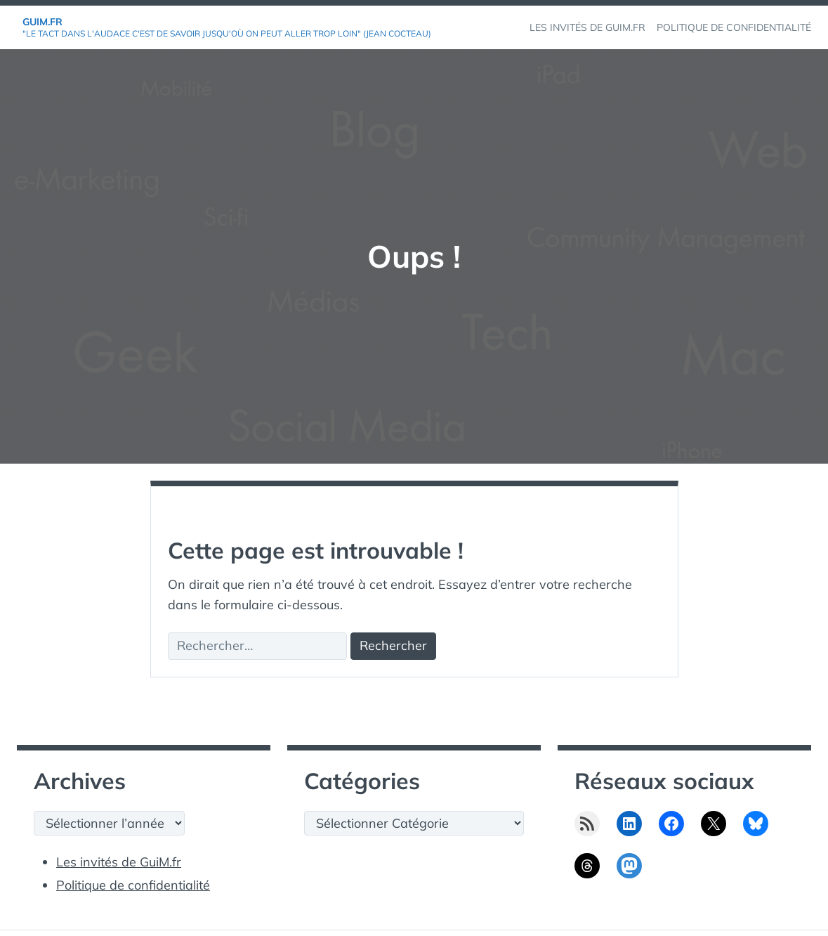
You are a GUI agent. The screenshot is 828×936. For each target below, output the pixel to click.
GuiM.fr (42, 21)
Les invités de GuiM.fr (118, 862)
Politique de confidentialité (133, 885)
